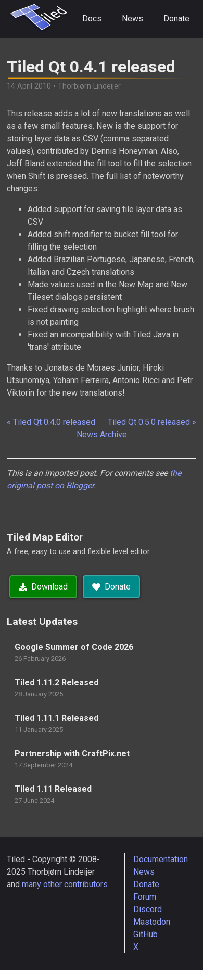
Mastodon (151, 922)
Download (43, 587)
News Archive (102, 434)
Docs (92, 18)
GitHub (145, 934)
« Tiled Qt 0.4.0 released (51, 422)
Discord (147, 909)
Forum (144, 897)
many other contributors (65, 884)
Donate (176, 18)
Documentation (160, 859)
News (132, 18)
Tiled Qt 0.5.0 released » (152, 422)
